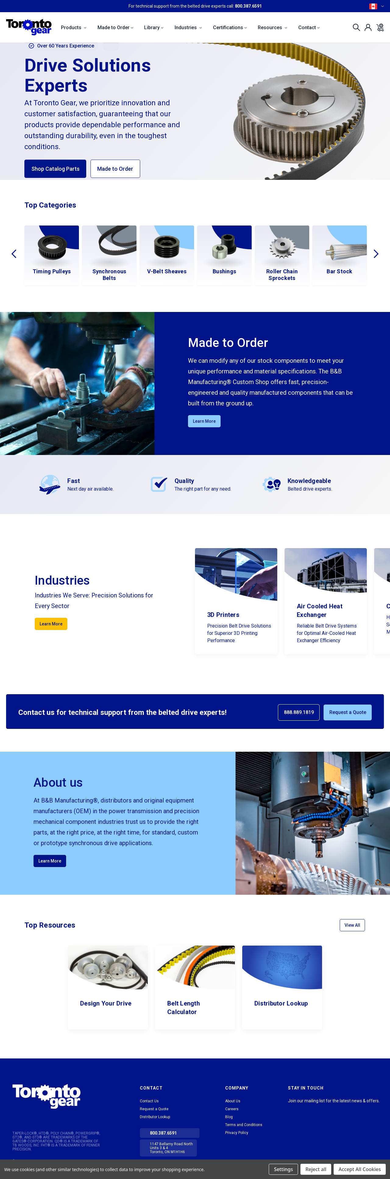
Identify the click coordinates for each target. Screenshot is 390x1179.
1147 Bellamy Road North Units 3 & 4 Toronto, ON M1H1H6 (171, 1148)
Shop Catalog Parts (55, 169)
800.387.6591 (248, 6)
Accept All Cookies (360, 1169)
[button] (61, 1096)
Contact (309, 27)
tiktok (303, 1108)
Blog (229, 1117)
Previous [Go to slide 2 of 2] (14, 253)
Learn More (204, 421)
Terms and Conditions (243, 1125)
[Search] (354, 27)
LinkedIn (292, 1108)
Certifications (230, 27)
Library (154, 27)
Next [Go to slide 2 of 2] (376, 253)
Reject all (315, 1169)
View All (352, 925)
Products (74, 27)
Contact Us (149, 1101)
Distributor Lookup (155, 1117)
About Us (232, 1101)
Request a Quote (347, 712)
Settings (283, 1169)
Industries (188, 27)
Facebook (314, 1108)
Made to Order (115, 27)
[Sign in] (366, 27)
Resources (272, 27)
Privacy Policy (236, 1133)
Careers (232, 1109)
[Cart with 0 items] (378, 27)
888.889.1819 (299, 712)
